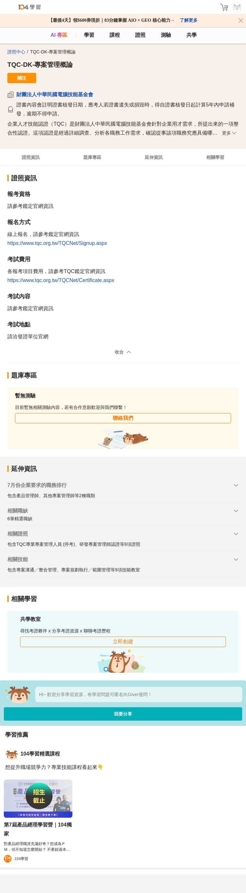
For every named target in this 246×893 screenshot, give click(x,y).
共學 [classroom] (191, 35)
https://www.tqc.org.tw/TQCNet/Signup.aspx (57, 243)
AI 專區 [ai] (59, 35)
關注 (21, 78)
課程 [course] (115, 35)
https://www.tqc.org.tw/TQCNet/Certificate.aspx (60, 280)
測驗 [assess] (166, 35)
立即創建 (123, 641)
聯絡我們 (123, 418)
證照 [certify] (140, 35)
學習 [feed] (89, 35)
